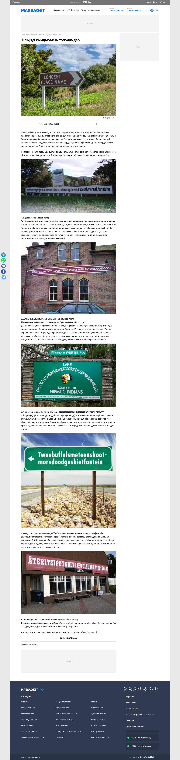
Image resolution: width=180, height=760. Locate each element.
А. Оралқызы (68, 638)
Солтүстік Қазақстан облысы (68, 731)
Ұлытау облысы (97, 731)
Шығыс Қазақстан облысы (32, 737)
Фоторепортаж (94, 10)
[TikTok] (125, 689)
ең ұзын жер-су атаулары (29, 644)
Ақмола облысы (28, 714)
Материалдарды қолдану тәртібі (140, 714)
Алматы (24, 702)
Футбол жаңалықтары (100, 737)
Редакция (130, 720)
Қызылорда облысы (64, 720)
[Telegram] (150, 689)
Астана (94, 702)
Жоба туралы (131, 703)
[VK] (135, 689)
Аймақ (83, 10)
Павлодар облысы (29, 731)
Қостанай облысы (98, 720)
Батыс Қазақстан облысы (67, 714)
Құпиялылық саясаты (135, 726)
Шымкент (60, 737)
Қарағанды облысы (29, 720)
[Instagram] (145, 689)
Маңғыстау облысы (64, 702)
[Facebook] (140, 689)
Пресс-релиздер (132, 708)
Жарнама (16, 2)
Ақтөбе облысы (97, 708)
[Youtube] (130, 689)
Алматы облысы (63, 708)
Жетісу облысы (62, 725)
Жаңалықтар (59, 10)
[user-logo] (152, 10)
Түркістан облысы (99, 714)
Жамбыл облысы (98, 725)
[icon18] (41, 689)
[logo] (34, 10)
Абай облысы (27, 725)
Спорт (76, 10)
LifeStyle (69, 10)
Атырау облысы (28, 708)
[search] (157, 10)
